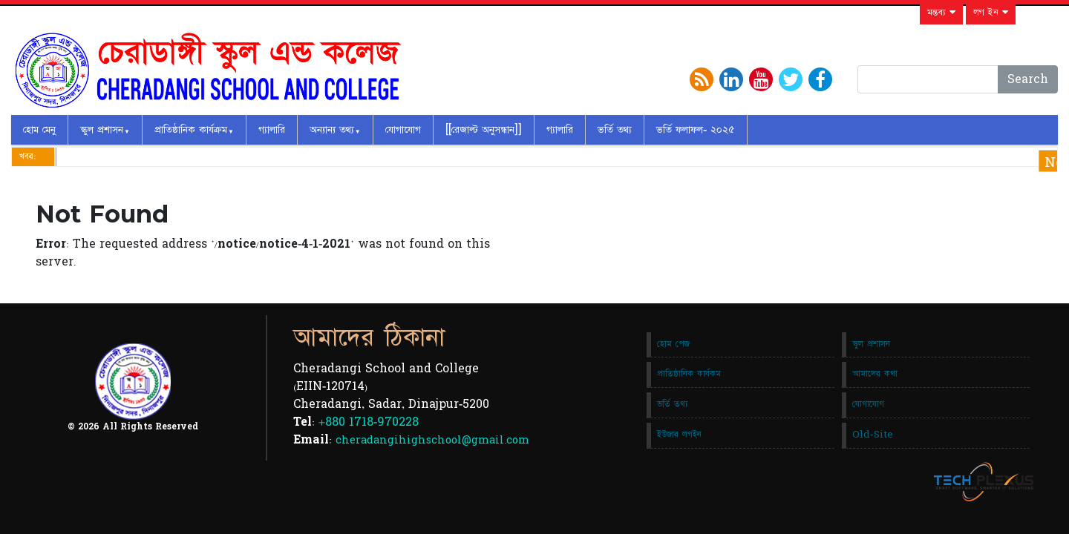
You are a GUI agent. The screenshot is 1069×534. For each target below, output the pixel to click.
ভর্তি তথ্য (615, 129)
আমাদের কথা (875, 374)
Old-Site (872, 435)
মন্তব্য (941, 13)
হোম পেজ (673, 344)
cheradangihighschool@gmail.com (432, 440)
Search (1027, 79)
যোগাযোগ (403, 129)
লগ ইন (990, 13)
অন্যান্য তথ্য (332, 129)
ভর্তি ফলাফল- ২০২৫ (695, 129)
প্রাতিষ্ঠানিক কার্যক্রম (190, 129)
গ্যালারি (271, 129)
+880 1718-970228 (368, 422)
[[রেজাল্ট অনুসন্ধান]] (483, 129)
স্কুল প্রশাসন (101, 129)
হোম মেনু (39, 129)
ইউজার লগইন (679, 435)
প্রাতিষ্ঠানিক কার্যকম (689, 374)
